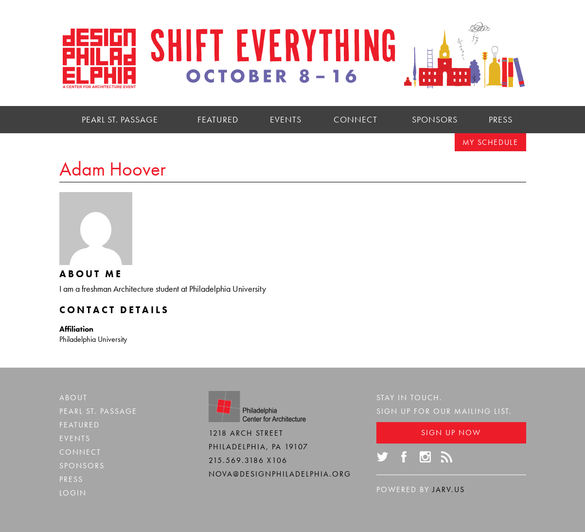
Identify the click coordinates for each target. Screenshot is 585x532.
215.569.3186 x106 (248, 460)
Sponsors (435, 119)
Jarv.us (448, 489)
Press (501, 119)
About (73, 397)
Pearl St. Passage (120, 119)
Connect (355, 119)
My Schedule (490, 142)
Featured (217, 119)
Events (285, 119)
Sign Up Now (451, 432)
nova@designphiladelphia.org (280, 474)
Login (73, 493)
